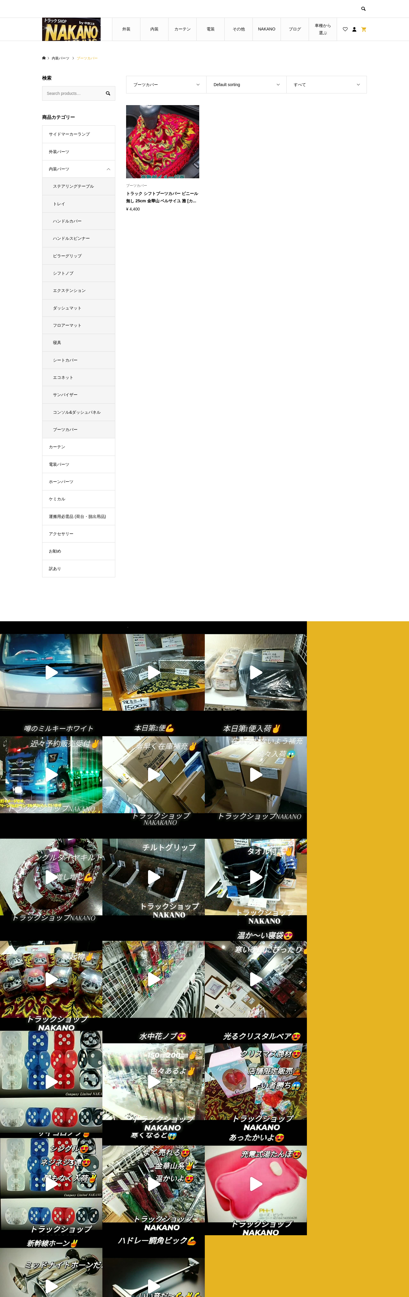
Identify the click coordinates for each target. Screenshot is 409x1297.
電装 (211, 29)
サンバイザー (65, 394)
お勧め (55, 551)
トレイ (59, 203)
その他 (239, 29)
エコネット (63, 377)
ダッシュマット (67, 308)
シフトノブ (63, 273)
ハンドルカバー (67, 221)
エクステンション (69, 290)
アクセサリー (61, 533)
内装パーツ (59, 169)
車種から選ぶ (323, 29)
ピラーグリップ (67, 256)
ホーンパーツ (61, 481)
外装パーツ (59, 151)
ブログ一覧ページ (151, 1235)
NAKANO (266, 29)
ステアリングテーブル (73, 186)
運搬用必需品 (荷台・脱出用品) (77, 516)
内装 (154, 29)
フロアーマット (67, 325)
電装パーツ (59, 464)
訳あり (55, 568)
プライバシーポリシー (237, 1235)
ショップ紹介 (229, 1225)
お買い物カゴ (147, 1245)
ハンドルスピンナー (71, 238)
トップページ (147, 1225)
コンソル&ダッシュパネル (77, 412)
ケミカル (57, 499)
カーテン (182, 29)
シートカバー (65, 360)
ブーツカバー (65, 429)
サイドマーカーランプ (69, 134)
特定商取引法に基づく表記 (241, 1245)
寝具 (57, 342)
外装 (126, 29)
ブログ (295, 29)
